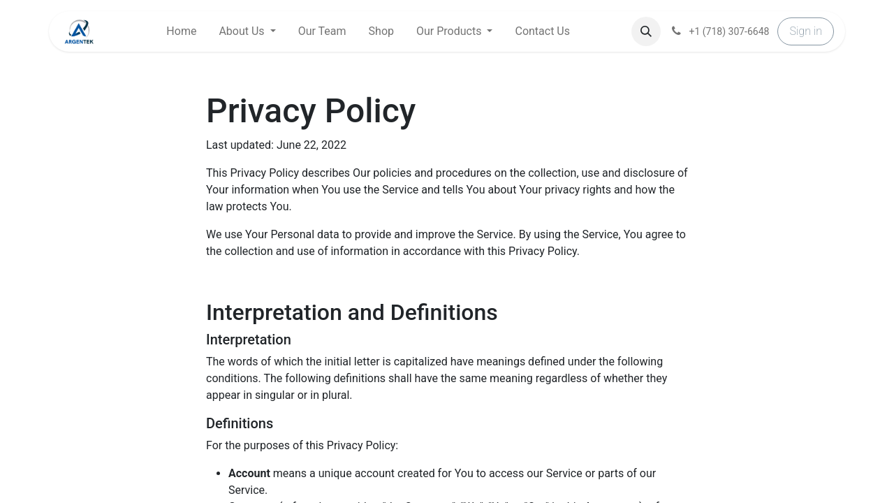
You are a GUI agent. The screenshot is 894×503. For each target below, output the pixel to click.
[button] (646, 31)
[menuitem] (181, 31)
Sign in (805, 31)
